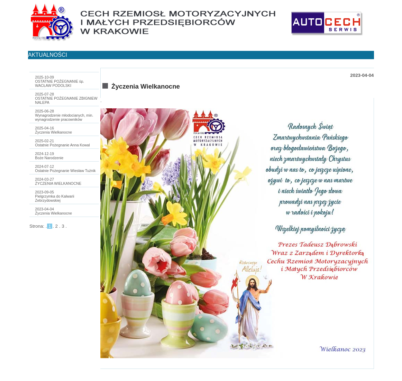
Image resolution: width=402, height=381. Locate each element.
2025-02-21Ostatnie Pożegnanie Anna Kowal (62, 143)
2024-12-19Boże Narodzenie (49, 156)
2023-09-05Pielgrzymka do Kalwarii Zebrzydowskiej (54, 196)
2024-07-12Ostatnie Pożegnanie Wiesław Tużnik (65, 168)
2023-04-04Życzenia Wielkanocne (53, 211)
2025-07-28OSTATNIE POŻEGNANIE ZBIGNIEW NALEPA (66, 98)
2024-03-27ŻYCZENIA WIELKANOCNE (58, 181)
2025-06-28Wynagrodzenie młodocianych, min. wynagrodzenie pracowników (64, 115)
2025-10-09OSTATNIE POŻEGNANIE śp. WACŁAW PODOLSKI (59, 81)
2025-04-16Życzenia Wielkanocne (53, 130)
